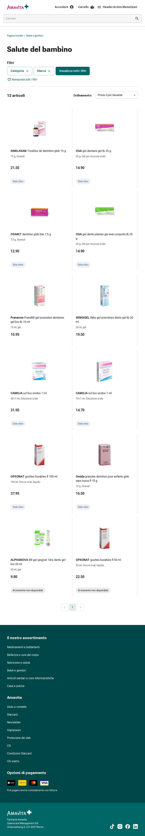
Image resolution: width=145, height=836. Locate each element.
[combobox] (67, 18)
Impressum (14, 730)
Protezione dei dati (19, 738)
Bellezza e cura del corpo (23, 655)
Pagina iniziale (15, 35)
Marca (44, 71)
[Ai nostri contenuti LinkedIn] (135, 826)
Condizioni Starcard (19, 753)
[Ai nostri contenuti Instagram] (119, 826)
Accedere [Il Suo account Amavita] (64, 7)
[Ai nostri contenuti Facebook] (127, 826)
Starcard (12, 714)
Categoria (20, 71)
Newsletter (14, 722)
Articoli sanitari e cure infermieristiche (30, 678)
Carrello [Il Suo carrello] (86, 7)
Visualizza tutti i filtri (72, 71)
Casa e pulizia (15, 686)
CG (9, 745)
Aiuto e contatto (17, 706)
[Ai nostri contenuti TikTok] (112, 826)
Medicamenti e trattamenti (23, 647)
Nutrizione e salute (18, 662)
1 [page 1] (72, 607)
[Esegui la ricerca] (137, 18)
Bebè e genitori (34, 35)
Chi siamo (13, 761)
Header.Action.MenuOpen (117, 7)
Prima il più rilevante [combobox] (110, 95)
